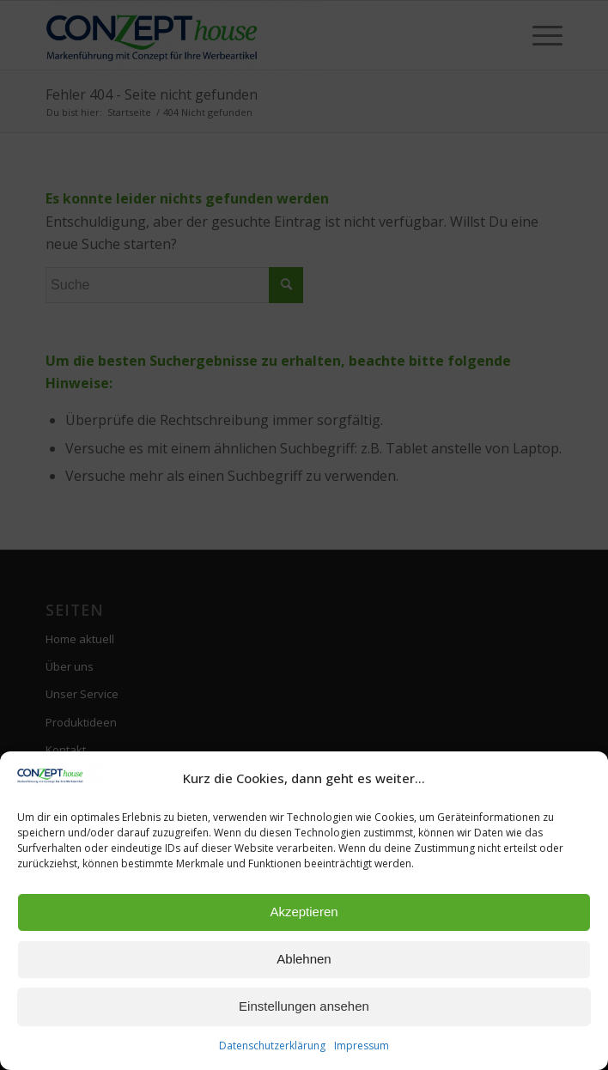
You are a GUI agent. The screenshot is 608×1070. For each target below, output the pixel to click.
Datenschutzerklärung (272, 1045)
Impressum (361, 1045)
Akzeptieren (303, 911)
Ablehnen (304, 958)
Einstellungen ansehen (304, 1006)
